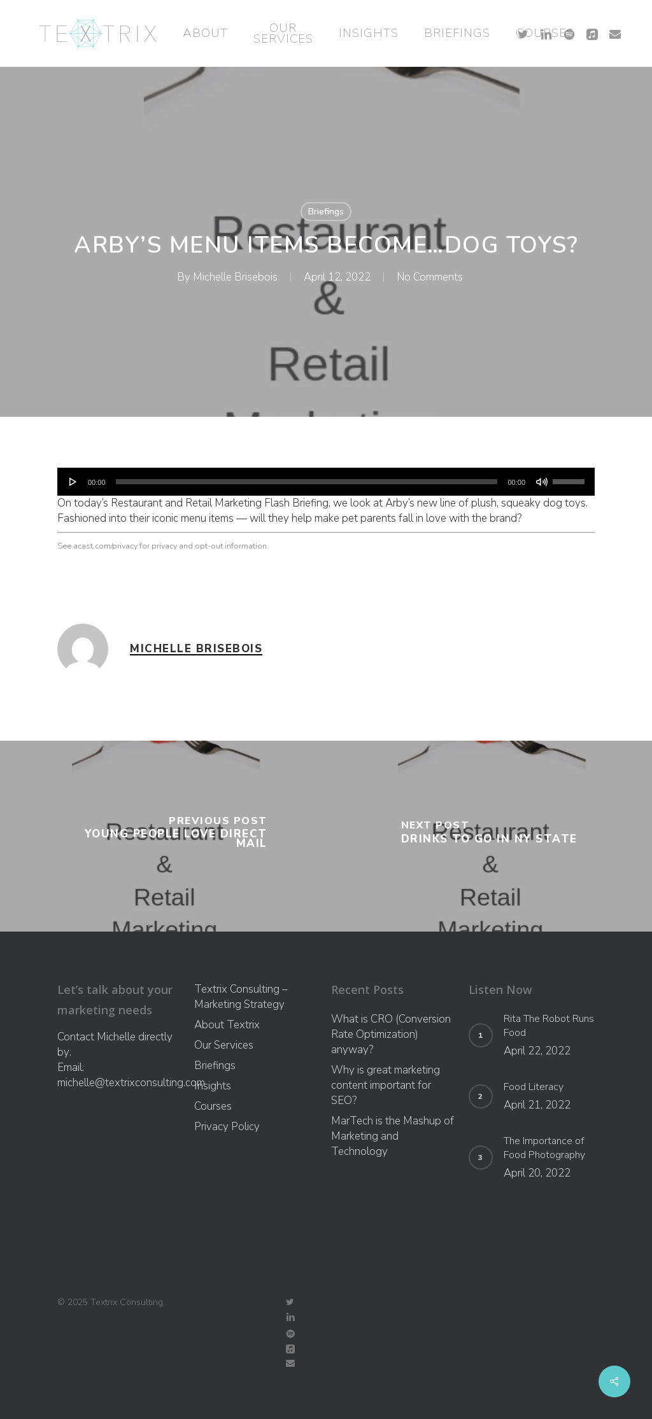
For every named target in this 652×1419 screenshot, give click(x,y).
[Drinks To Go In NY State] (489, 836)
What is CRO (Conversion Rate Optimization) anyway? (391, 1034)
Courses (213, 1106)
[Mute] (542, 481)
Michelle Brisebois (235, 277)
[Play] (73, 481)
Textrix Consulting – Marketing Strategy (241, 997)
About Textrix (227, 1024)
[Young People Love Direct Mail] (163, 836)
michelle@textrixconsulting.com (131, 1082)
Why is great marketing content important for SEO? (385, 1085)
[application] (326, 482)
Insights (212, 1086)
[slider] (307, 481)
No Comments (430, 277)
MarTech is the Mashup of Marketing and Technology (392, 1136)
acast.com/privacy (105, 546)
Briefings (326, 212)
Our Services (223, 1045)
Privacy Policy (227, 1126)
